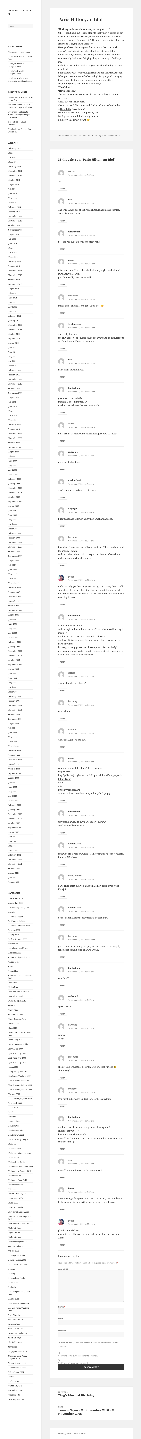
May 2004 (12, 737)
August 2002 (13, 832)
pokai (71, 259)
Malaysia (12, 1144)
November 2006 (15, 601)
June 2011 (12, 352)
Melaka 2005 (13, 1157)
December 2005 (15, 651)
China (10, 966)
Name (61, 1307)
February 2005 (14, 696)
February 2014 (14, 207)
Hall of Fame (13, 1023)
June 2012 (12, 298)
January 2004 (14, 755)
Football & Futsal (15, 996)
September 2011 (15, 338)
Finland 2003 (13, 987)
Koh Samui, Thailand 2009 (19, 1076)
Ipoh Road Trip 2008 (17, 1058)
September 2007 (15, 556)
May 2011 (12, 356)
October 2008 (14, 497)
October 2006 (14, 606)
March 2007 (13, 583)
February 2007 (14, 587)
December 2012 (15, 270)
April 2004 (12, 741)
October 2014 (14, 180)
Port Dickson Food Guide (18, 1303)
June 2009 (12, 461)
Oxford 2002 (13, 1251)
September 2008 (15, 501)
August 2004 (13, 723)
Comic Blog (13, 971)
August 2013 (13, 234)
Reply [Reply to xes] (62, 221)
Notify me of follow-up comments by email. (78, 1356)
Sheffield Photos (15, 1342)
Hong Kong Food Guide (18, 1044)
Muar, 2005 (13, 1203)
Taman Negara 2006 (17, 1363)
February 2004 (14, 750)
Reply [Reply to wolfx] (62, 441)
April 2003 (12, 796)
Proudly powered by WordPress (72, 1433)
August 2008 (13, 506)
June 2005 (12, 678)
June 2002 (12, 841)
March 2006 (13, 637)
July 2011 (12, 347)
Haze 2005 (12, 1028)
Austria (11, 912)
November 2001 (15, 864)
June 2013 (12, 243)
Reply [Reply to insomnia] (62, 313)
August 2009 (13, 452)
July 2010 (12, 402)
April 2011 (12, 361)
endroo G (73, 451)
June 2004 (12, 732)
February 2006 (14, 642)
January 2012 (14, 320)
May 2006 (12, 628)
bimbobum (13, 944)
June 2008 (12, 515)
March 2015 (13, 162)
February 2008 (14, 533)
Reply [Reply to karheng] (62, 565)
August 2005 (13, 669)
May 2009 (12, 465)
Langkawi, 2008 (15, 1103)
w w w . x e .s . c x (20, 12)
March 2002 (13, 850)
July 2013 (12, 239)
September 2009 (15, 447)
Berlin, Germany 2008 (17, 939)
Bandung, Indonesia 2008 (19, 925)
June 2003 (12, 787)
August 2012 (13, 288)
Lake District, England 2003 (20, 1098)
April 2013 (12, 252)
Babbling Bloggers (16, 916)
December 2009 (15, 433)
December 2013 (15, 216)
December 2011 (15, 325)
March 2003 (13, 800)
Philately (12, 1287)
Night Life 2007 (14, 1232)
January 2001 (14, 882)
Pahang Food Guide (16, 1255)
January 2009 (14, 483)
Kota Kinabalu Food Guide (19, 1080)
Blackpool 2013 (14, 953)
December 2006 (15, 596)
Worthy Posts (14, 1395)
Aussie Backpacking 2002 (19, 907)
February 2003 (14, 805)
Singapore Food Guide (17, 1351)
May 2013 (12, 248)
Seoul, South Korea (16, 1328)
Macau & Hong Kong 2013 (19, 1139)
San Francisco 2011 (16, 1319)
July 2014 (12, 189)
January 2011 (14, 375)
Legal (10, 1112)
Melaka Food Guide (16, 1162)
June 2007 (12, 569)
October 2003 (14, 769)
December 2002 (15, 814)
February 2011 (14, 370)
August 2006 (13, 615)
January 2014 (14, 211)
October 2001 (14, 868)
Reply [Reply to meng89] (62, 1106)
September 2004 (15, 719)
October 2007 (14, 551)
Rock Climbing (14, 1315)
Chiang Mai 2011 (15, 962)
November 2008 (15, 492)
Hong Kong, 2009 (15, 1049)
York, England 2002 (16, 1399)
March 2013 (13, 257)
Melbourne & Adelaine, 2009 (20, 1166)
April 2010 (12, 415)
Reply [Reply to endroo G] (62, 469)
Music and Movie (15, 1207)
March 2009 (13, 474)
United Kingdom (15, 1386)
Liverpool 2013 (14, 1121)
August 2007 (13, 560)
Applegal (73, 508)
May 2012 (12, 302)
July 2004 (12, 728)
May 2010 (12, 411)
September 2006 (15, 610)
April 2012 (12, 307)
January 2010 (14, 429)
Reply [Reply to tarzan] (62, 189)
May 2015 (12, 153)
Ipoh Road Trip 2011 (17, 1062)
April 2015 (12, 157)
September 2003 (15, 773)
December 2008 (15, 488)
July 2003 (12, 782)
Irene (71, 1188)
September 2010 (15, 393)
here (82, 101)
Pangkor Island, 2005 (17, 1260)
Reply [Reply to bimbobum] (62, 249)
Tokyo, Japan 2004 (16, 1372)
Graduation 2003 (15, 1014)
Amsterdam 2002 (15, 898)
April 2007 (12, 578)
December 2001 (15, 859)
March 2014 (13, 202)
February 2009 (14, 479)
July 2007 (12, 565)
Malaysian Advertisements (19, 1153)
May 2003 (12, 791)
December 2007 (15, 542)
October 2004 (14, 714)
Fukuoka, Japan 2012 (17, 1001)
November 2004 (15, 710)
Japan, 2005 (13, 1067)
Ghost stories (13, 1010)
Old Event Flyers (15, 1246)
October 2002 (14, 823)
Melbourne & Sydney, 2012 (19, 1171)
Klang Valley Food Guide (18, 1071)
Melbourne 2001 (15, 1175)
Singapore (12, 1347)
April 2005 (12, 687)
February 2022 (14, 148)
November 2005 (15, 655)
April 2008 (12, 524)
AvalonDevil (75, 323)
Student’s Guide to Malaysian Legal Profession (19, 115)
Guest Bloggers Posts (17, 1019)
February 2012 (14, 316)
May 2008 (12, 519)
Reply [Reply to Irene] (62, 1209)
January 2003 (14, 809)
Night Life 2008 (14, 1237)
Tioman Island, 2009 (17, 1367)
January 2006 (14, 646)
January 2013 (14, 266)
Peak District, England (17, 1264)
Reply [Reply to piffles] (62, 690)
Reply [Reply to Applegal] (62, 526)
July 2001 (12, 877)
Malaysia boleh (14, 1148)
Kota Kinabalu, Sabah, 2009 (20, 1089)
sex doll (76, 112)
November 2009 (15, 438)
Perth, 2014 (13, 1282)
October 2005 (14, 660)
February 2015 (14, 166)
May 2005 (12, 683)
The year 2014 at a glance (19, 52)
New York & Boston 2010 (18, 1212)
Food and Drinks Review (18, 992)
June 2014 (12, 193)
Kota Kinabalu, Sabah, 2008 (20, 1085)
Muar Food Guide (15, 1198)
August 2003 (13, 778)
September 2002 (15, 827)
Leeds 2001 (13, 1107)
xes (70, 199)
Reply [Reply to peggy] (62, 604)
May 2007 (12, 574)
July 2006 (12, 619)
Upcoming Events (15, 1390)
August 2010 (13, 397)
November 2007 (15, 547)
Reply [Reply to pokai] (62, 285)
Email (62, 1318)
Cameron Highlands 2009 (19, 957)
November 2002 (15, 818)
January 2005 (14, 701)
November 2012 (15, 275)
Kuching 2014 (14, 1094)
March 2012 (13, 311)
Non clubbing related (17, 1242)
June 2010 (12, 406)
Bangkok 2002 (14, 930)
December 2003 (15, 760)
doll (75, 105)
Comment (64, 1269)
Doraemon (12, 982)
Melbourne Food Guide (18, 1180)
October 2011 (14, 334)
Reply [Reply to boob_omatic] (62, 897)
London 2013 (13, 1126)
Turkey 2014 (13, 1381)
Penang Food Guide (16, 1278)
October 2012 (14, 279)
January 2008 (14, 538)
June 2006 (12, 624)
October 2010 (14, 388)
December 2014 (15, 171)
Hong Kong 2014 (15, 1040)
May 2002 (12, 846)
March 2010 (13, 420)
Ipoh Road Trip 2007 (17, 1053)
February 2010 (14, 424)
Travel (11, 1376)
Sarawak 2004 (14, 1324)
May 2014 (12, 198)
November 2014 (15, 175)
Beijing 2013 (13, 934)
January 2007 (14, 592)
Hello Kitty (65, 108)
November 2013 (15, 221)
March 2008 (13, 529)
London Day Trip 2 (16, 1135)
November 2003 (15, 764)
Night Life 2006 (14, 1228)
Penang (11, 1269)
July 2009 (12, 456)
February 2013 (14, 261)
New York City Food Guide (19, 1223)
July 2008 (12, 510)
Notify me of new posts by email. (73, 1363)
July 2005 (12, 673)
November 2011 (15, 329)
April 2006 (12, 633)
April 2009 (12, 470)
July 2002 (12, 837)
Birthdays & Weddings (17, 948)
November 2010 (15, 384)
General (11, 1005)
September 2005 (15, 664)
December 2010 (15, 379)
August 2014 (13, 184)
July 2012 (12, 293)
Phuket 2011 (13, 1299)
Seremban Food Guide (17, 1333)
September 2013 (15, 230)
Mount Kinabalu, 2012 (17, 1194)
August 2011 (13, 343)
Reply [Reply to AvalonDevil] (62, 348)
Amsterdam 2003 (15, 903)
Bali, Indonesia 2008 (16, 921)
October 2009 (14, 442)
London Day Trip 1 (16, 1130)
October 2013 (14, 225)
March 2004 (13, 746)
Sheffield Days (14, 1338)
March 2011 (13, 365)
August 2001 (13, 873)
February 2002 (14, 855)
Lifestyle (12, 1117)
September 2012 (15, 284)
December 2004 (15, 705)
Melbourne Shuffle (16, 1184)
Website (62, 1330)
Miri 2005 (12, 1189)
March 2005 (13, 692)
